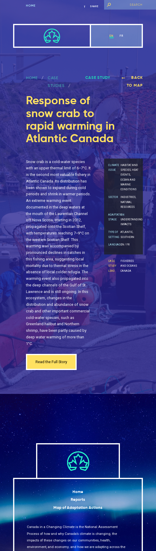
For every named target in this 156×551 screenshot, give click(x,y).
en (111, 35)
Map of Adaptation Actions (77, 507)
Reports (78, 499)
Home (30, 5)
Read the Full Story (51, 362)
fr (121, 35)
